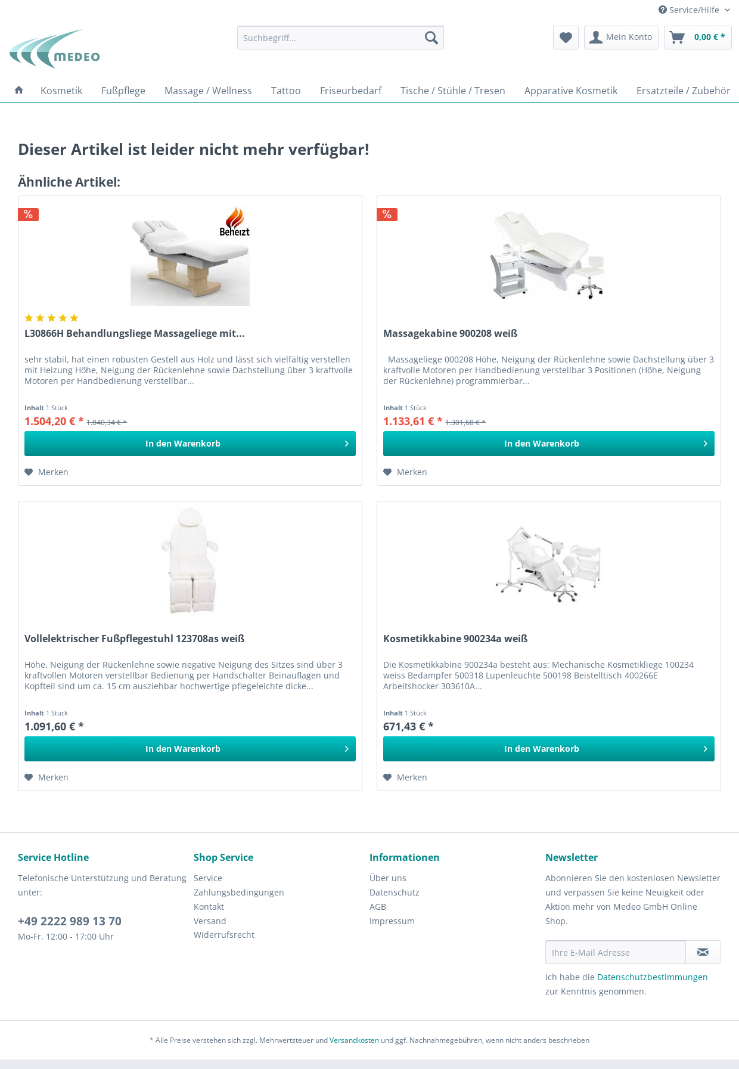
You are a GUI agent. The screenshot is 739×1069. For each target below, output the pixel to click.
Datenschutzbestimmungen (652, 977)
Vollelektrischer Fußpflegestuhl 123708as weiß (134, 639)
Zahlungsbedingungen (239, 892)
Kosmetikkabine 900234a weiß (455, 639)
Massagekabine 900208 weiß (450, 333)
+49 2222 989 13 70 (70, 921)
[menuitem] (340, 37)
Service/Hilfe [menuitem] (690, 10)
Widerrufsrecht (224, 934)
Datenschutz (395, 892)
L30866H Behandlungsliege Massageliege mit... (134, 333)
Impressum (392, 921)
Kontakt (209, 906)
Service (208, 878)
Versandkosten (354, 1040)
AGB (378, 906)
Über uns (388, 878)
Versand (210, 921)
